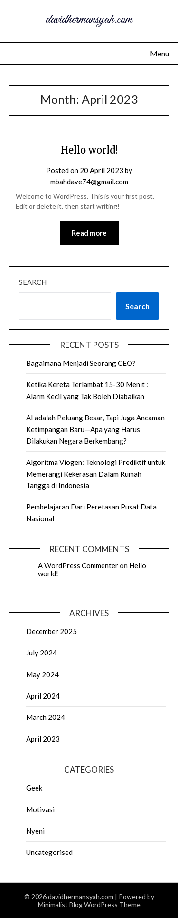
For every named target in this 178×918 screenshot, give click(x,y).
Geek (34, 787)
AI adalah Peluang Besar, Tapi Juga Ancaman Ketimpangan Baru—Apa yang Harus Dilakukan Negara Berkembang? (95, 429)
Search (33, 282)
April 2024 (43, 695)
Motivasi (40, 809)
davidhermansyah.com (89, 19)
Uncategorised (49, 852)
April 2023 (43, 739)
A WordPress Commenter (78, 565)
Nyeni (35, 831)
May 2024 (42, 674)
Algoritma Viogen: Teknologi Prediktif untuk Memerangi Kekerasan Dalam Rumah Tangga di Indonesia (95, 474)
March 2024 (45, 717)
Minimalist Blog (60, 904)
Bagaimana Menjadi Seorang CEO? (81, 363)
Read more (89, 232)
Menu (159, 53)
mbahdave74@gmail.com (89, 181)
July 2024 (41, 652)
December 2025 (51, 631)
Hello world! (89, 150)
